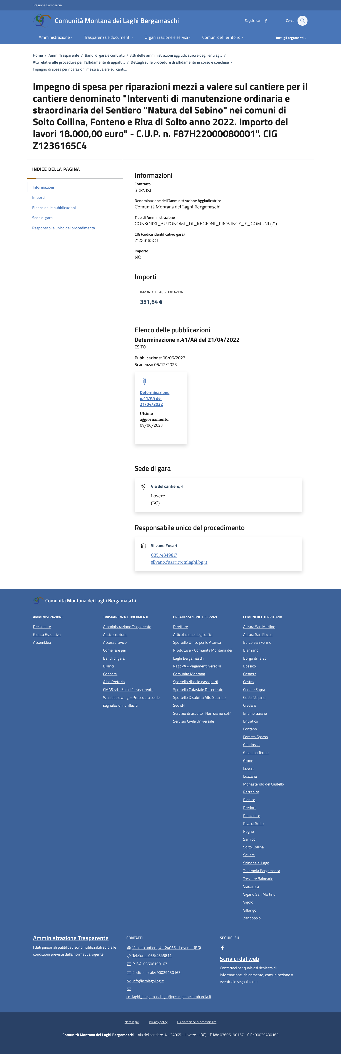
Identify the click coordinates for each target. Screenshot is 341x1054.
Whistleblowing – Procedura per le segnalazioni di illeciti (135, 701)
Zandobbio (272, 917)
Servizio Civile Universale (205, 720)
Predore (269, 807)
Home (38, 55)
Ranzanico (271, 815)
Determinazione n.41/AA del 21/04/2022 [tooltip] (154, 398)
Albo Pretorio (134, 681)
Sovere (269, 854)
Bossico (269, 665)
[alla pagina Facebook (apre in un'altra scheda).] (263, 20)
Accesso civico (115, 642)
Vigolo (268, 901)
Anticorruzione (115, 634)
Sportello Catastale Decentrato (198, 690)
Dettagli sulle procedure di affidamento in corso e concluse (180, 62)
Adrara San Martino (275, 626)
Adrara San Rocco (275, 634)
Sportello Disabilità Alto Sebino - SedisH (199, 701)
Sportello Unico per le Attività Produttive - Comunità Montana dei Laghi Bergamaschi (202, 650)
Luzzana (250, 776)
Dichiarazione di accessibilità (196, 1021)
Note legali (132, 1021)
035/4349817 (164, 555)
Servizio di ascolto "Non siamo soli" (202, 713)
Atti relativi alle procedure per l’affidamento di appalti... (79, 62)
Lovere (268, 768)
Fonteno (270, 728)
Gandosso (271, 744)
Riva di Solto (273, 823)
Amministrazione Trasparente (127, 627)
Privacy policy (158, 1021)
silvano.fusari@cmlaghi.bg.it (179, 562)
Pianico (269, 799)
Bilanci (108, 666)
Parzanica (271, 791)
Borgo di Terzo (275, 657)
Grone (268, 760)
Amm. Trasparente (63, 55)
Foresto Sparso (275, 736)
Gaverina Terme (275, 752)
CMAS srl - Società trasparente (135, 689)
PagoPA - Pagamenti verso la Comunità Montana (205, 670)
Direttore (180, 627)
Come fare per (114, 650)
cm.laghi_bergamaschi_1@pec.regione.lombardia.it (168, 993)
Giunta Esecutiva (47, 634)
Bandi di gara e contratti (105, 55)
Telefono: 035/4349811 (149, 955)
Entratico (270, 720)
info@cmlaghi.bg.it (145, 981)
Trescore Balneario (275, 878)
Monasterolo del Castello (275, 783)
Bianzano (271, 649)
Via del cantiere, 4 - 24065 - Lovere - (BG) (170, 947)
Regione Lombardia (47, 5)
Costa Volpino (274, 697)
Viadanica (271, 886)
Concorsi (110, 674)
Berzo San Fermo (275, 641)
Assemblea (42, 642)
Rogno (268, 831)
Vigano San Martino (275, 893)
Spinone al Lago (275, 862)
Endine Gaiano (275, 712)
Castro (268, 681)
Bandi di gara (114, 658)
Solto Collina (273, 846)
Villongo (269, 909)
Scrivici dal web (239, 958)
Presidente (42, 627)
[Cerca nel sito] (302, 20)
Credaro (269, 704)
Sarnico (269, 838)
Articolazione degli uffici (192, 634)
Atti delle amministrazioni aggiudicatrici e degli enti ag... (176, 55)
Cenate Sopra (274, 689)
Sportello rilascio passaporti (195, 682)
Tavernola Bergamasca (275, 870)
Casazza (269, 673)
